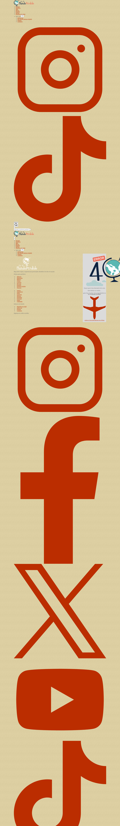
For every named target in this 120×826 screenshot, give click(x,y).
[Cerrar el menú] (14, 239)
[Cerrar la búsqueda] (14, 227)
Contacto (20, 21)
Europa (18, 7)
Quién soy (20, 18)
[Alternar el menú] (14, 237)
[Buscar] (22, 229)
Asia (17, 9)
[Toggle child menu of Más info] (22, 16)
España (18, 12)
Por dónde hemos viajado (25, 19)
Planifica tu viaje (20, 14)
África (17, 10)
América (18, 8)
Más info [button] (18, 16)
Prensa (19, 20)
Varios (17, 13)
